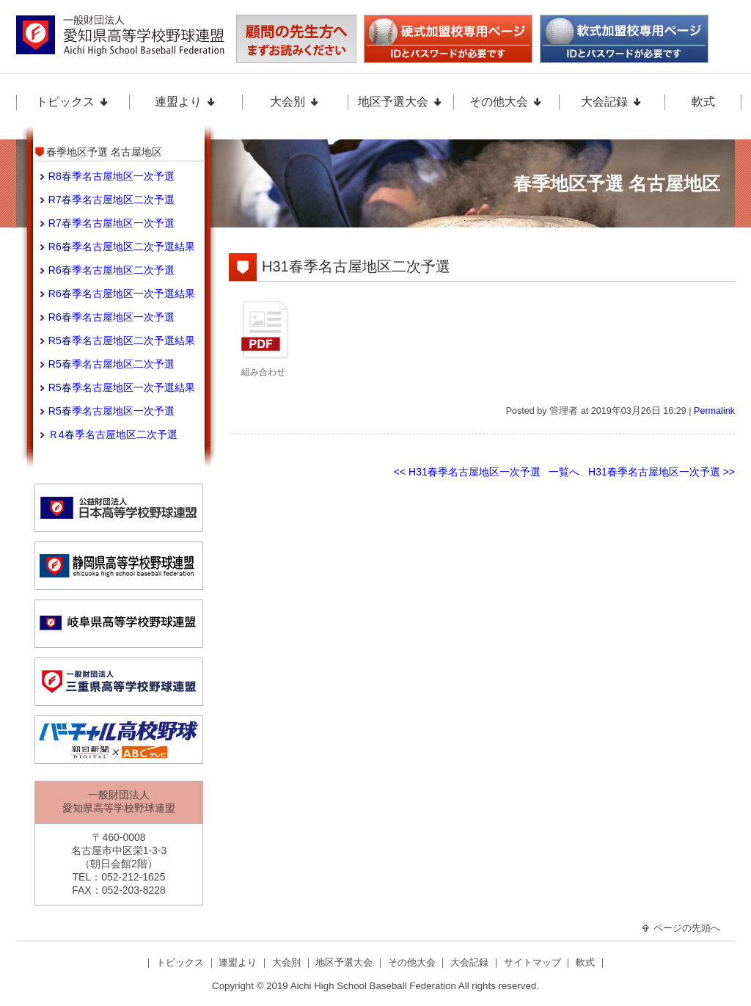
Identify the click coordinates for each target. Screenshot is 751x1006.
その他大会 (506, 101)
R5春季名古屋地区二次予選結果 (121, 340)
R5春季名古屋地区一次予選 (111, 411)
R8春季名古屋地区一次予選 (111, 176)
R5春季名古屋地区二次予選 (111, 364)
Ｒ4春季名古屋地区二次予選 (112, 434)
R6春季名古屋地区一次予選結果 (121, 293)
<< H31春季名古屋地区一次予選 (467, 472)
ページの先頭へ (680, 927)
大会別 (295, 101)
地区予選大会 (400, 101)
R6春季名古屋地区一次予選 (111, 317)
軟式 (703, 101)
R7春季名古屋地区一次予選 (111, 223)
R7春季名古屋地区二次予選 (111, 199)
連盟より (185, 101)
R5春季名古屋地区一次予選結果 (121, 387)
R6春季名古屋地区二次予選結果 (121, 246)
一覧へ (564, 472)
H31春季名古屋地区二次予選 (356, 266)
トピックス (72, 101)
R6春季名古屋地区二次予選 (111, 270)
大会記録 (611, 101)
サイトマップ (534, 962)
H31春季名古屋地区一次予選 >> (661, 472)
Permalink (714, 411)
